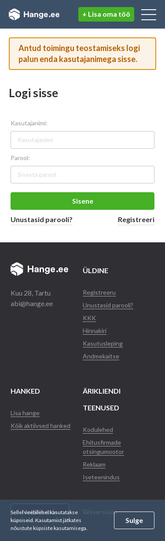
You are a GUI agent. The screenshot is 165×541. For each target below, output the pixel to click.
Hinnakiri (94, 330)
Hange (34, 14)
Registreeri (136, 219)
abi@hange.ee (32, 303)
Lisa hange (25, 413)
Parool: (20, 157)
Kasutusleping (103, 343)
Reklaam (94, 464)
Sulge (134, 520)
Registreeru (99, 292)
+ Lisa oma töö (106, 14)
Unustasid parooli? (42, 219)
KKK (89, 318)
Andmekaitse (101, 356)
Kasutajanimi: (29, 123)
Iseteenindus (101, 477)
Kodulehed (98, 429)
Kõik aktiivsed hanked (40, 425)
